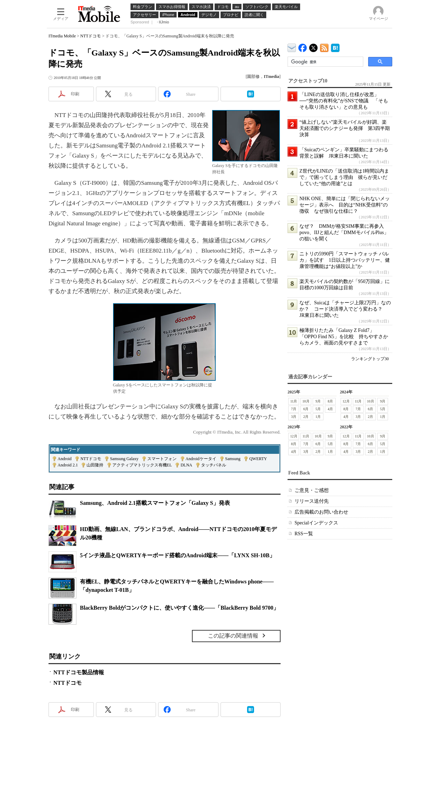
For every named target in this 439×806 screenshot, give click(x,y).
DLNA (186, 465)
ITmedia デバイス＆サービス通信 (292, 47)
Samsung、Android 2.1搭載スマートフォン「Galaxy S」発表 (155, 503)
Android (65, 458)
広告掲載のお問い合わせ (321, 512)
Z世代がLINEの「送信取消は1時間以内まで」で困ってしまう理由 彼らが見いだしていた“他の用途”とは (344, 177)
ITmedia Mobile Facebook (302, 46)
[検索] (324, 62)
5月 (318, 409)
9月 (318, 401)
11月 (293, 401)
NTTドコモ (90, 36)
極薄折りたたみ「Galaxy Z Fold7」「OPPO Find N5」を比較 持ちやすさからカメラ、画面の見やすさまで (343, 337)
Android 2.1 (68, 465)
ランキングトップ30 (370, 358)
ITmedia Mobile (62, 36)
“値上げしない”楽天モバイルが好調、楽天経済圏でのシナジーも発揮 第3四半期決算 (344, 128)
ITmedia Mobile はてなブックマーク (335, 47)
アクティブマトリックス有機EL (142, 465)
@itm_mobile (313, 46)
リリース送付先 (312, 501)
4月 (330, 409)
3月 (293, 417)
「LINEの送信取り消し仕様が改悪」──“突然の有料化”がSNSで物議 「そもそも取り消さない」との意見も (343, 101)
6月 (305, 409)
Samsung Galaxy (124, 458)
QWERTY (258, 458)
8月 (330, 401)
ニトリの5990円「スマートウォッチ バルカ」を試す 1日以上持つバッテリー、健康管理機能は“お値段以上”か (344, 260)
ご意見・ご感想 (312, 490)
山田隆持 (95, 465)
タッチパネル (213, 465)
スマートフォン (162, 458)
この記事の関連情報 (233, 636)
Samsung (232, 458)
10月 (306, 401)
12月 (346, 401)
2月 (305, 417)
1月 (318, 417)
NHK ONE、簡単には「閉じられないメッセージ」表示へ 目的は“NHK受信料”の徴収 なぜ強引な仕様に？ (344, 205)
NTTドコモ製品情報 (78, 672)
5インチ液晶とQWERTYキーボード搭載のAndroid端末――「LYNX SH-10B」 (177, 555)
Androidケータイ (201, 458)
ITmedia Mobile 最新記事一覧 (324, 47)
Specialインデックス (316, 522)
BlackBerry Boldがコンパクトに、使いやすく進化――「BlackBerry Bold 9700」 (179, 608)
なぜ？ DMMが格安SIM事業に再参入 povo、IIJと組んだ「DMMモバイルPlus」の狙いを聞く (344, 232)
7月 (293, 409)
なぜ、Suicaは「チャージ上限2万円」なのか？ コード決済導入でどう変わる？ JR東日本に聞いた (345, 309)
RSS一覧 (304, 533)
